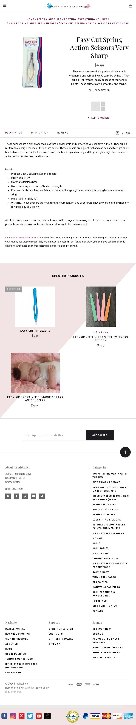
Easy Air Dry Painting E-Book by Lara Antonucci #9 (35, 399)
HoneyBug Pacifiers (106, 652)
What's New (100, 553)
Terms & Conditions (19, 659)
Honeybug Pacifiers (106, 587)
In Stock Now (101, 629)
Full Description (99, 90)
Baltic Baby (100, 572)
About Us (11, 644)
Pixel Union (28, 687)
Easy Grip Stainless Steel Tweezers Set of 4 (100, 339)
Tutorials (99, 601)
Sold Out (98, 634)
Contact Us (13, 672)
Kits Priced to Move (106, 482)
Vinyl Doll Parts (104, 577)
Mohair (97, 538)
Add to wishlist (99, 118)
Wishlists (56, 634)
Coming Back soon (105, 558)
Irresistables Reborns (108, 533)
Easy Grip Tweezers (35, 330)
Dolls (96, 543)
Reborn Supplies (103, 514)
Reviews (63, 133)
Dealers (97, 611)
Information (40, 133)
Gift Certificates (104, 606)
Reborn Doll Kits (104, 504)
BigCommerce (13, 691)
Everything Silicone (106, 520)
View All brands (103, 657)
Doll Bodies (100, 548)
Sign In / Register (17, 639)
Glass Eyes (100, 582)
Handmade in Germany (107, 647)
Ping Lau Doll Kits (105, 509)
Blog (8, 649)
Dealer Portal (15, 629)
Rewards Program (17, 634)
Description (13, 133)
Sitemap (54, 644)
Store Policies (15, 654)
